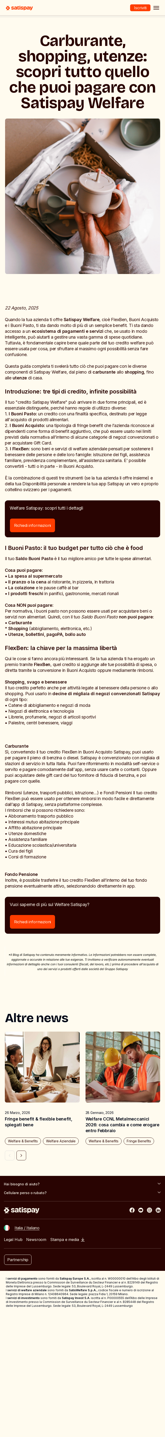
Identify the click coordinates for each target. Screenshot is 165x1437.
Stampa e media (67, 1239)
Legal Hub (13, 1239)
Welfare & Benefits (23, 1141)
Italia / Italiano (27, 1227)
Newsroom (36, 1239)
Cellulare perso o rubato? (82, 1192)
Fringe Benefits (139, 1141)
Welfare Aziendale (61, 1141)
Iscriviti (140, 7)
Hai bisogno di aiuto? (82, 1184)
